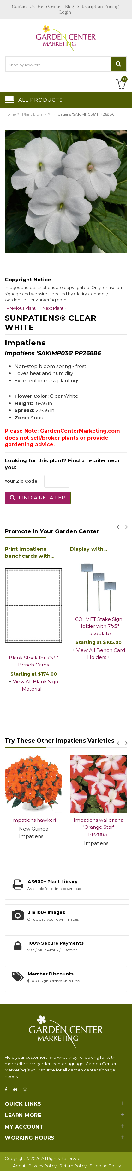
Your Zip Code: (22, 481)
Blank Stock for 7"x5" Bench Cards (33, 661)
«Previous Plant (20, 308)
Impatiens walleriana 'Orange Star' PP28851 (98, 827)
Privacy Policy (42, 1165)
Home (10, 114)
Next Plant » (54, 308)
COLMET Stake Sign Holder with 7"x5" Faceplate (98, 626)
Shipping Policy (105, 1165)
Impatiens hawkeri (33, 820)
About (19, 1165)
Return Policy (73, 1165)
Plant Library (34, 114)
